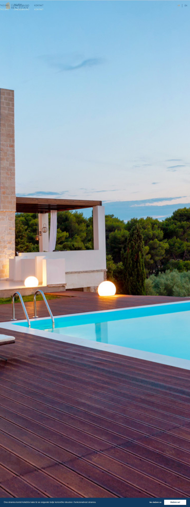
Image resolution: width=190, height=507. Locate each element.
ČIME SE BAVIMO (21, 5)
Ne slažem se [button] (155, 502)
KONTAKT (38, 5)
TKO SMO (4, 5)
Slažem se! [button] (175, 502)
